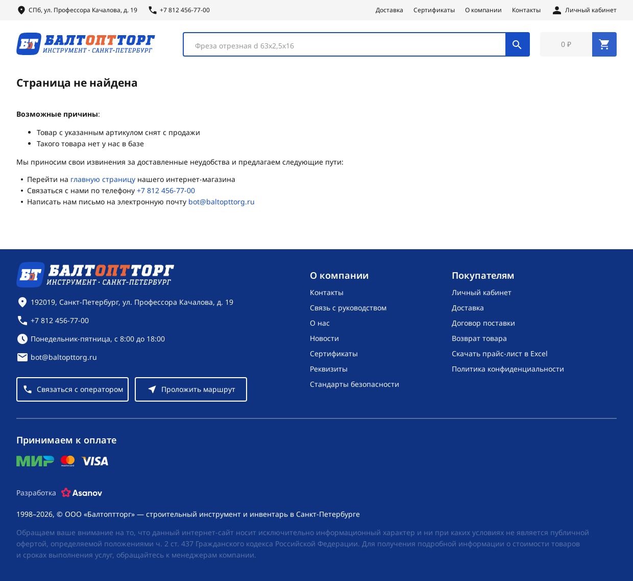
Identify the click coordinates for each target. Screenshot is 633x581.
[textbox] (349, 46)
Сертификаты (434, 10)
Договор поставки (483, 323)
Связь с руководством (348, 307)
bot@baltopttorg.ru (221, 202)
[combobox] (356, 45)
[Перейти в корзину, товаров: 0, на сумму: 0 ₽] (578, 45)
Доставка (389, 10)
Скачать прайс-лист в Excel (500, 353)
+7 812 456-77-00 (166, 191)
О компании (483, 10)
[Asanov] (82, 493)
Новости (324, 338)
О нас (320, 323)
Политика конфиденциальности (508, 369)
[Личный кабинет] (584, 10)
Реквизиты (329, 369)
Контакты (526, 10)
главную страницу (102, 180)
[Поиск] (517, 45)
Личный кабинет (482, 292)
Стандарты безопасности (354, 384)
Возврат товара (479, 338)
